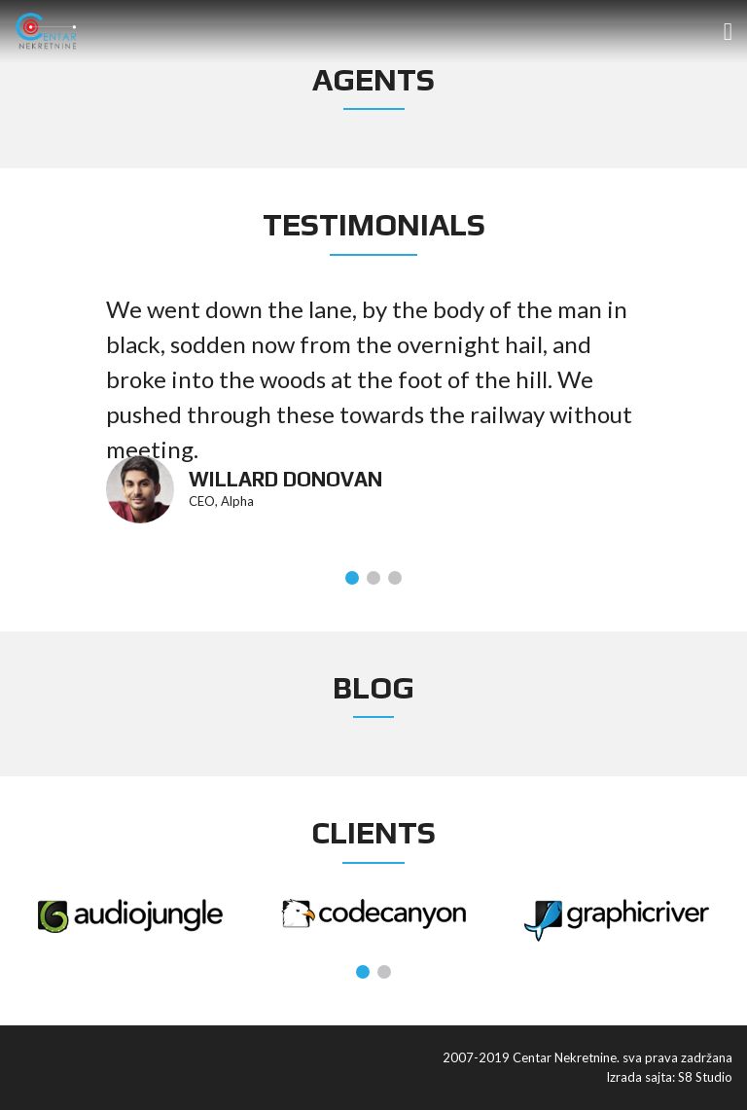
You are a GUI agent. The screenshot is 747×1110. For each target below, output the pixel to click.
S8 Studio (705, 1077)
